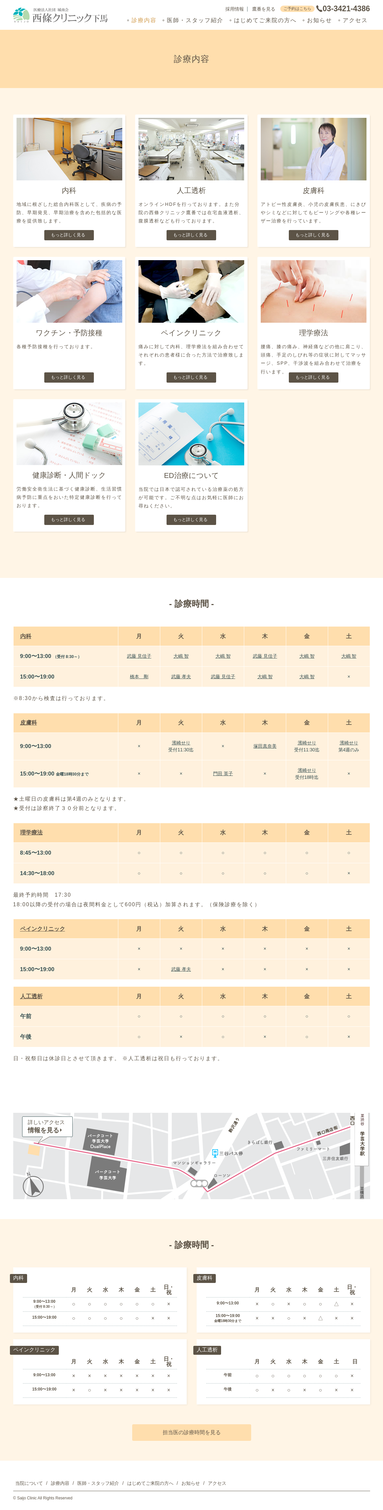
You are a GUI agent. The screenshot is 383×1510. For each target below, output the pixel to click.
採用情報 (234, 9)
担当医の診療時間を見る (192, 1432)
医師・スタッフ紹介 (195, 20)
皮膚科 (28, 723)
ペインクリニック (42, 929)
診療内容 (144, 20)
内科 (25, 636)
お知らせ (319, 20)
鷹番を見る (263, 9)
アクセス (355, 20)
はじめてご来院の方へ (265, 20)
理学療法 (31, 832)
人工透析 (31, 996)
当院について (29, 1483)
